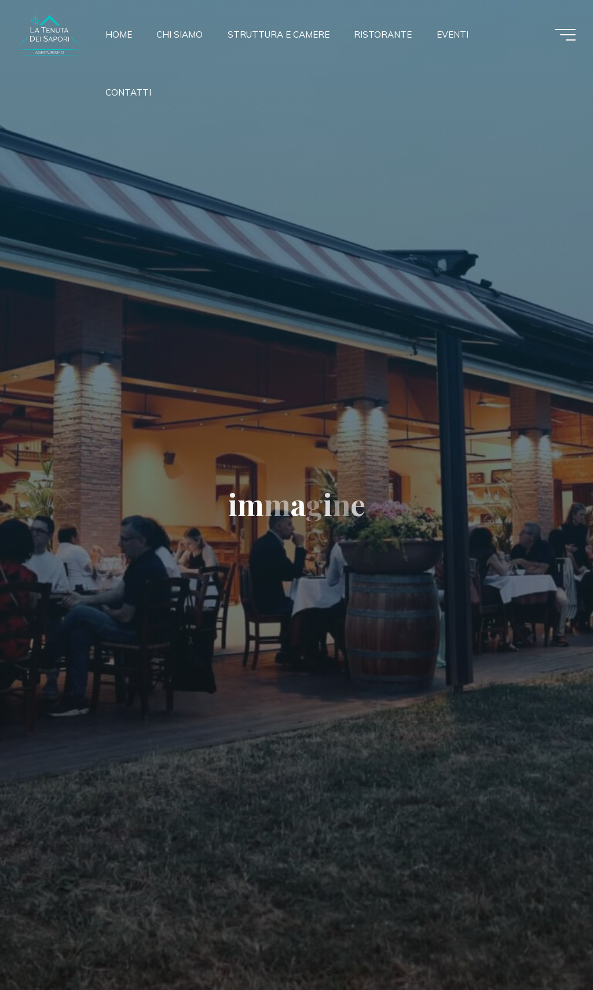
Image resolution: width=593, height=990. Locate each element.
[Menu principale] (565, 35)
